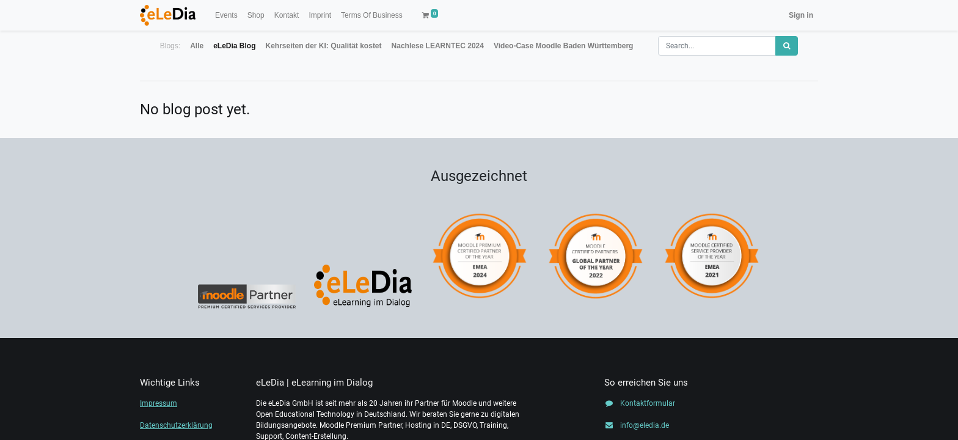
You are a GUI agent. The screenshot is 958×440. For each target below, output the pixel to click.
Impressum (158, 403)
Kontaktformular (647, 403)
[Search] (786, 46)
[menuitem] (226, 15)
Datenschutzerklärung (176, 425)
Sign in (801, 15)
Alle (196, 46)
